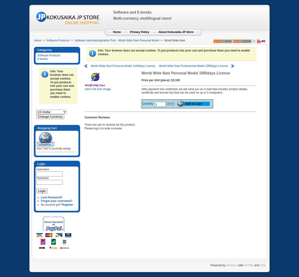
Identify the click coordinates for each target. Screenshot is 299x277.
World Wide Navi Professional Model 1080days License (193, 66)
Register (67, 204)
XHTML (248, 265)
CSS (263, 265)
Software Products (57, 40)
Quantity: (148, 103)
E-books (42, 59)
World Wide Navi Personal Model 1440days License (123, 66)
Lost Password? (52, 197)
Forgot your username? (56, 201)
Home (37, 40)
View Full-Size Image (98, 88)
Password (42, 178)
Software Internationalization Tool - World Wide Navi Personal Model (116, 40)
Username (42, 169)
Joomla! (231, 265)
